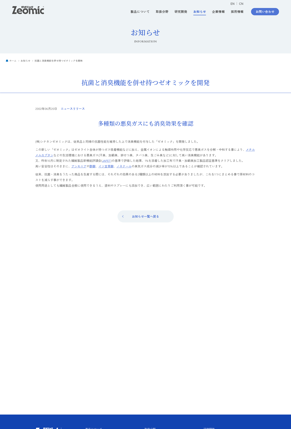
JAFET (106, 160)
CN (241, 3)
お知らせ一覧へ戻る (145, 216)
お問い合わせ (265, 11)
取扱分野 (162, 11)
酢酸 (92, 166)
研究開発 (180, 11)
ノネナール (124, 166)
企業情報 (218, 11)
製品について (140, 11)
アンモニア (78, 166)
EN (232, 3)
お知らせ (199, 11)
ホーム (12, 60)
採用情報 (237, 11)
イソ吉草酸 (106, 166)
